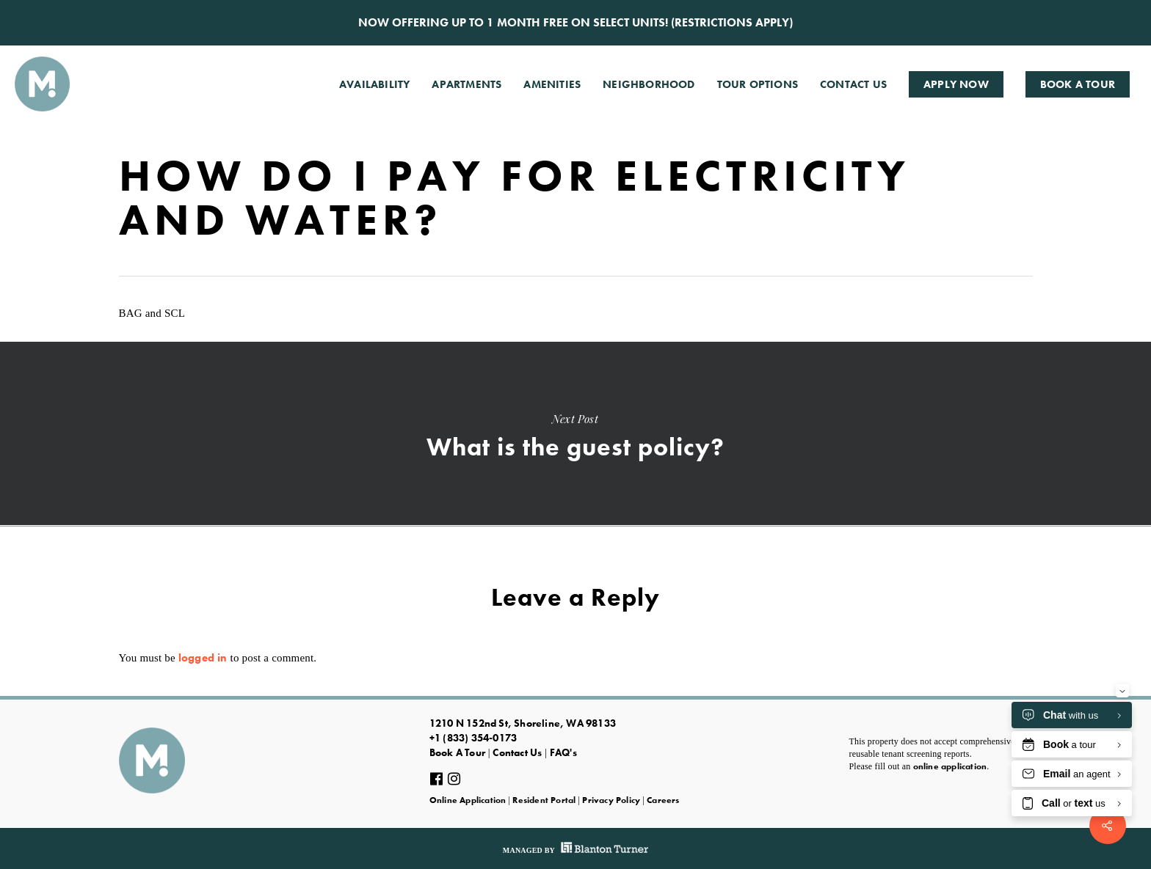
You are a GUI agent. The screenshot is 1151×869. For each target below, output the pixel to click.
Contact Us (853, 84)
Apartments (466, 84)
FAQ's (563, 752)
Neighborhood (648, 84)
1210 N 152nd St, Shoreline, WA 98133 (522, 723)
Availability (374, 84)
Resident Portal (544, 800)
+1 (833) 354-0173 (473, 737)
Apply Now (956, 84)
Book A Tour (1077, 84)
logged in (203, 657)
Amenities (552, 84)
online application (950, 766)
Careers (663, 800)
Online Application (467, 800)
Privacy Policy (611, 800)
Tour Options (757, 84)
